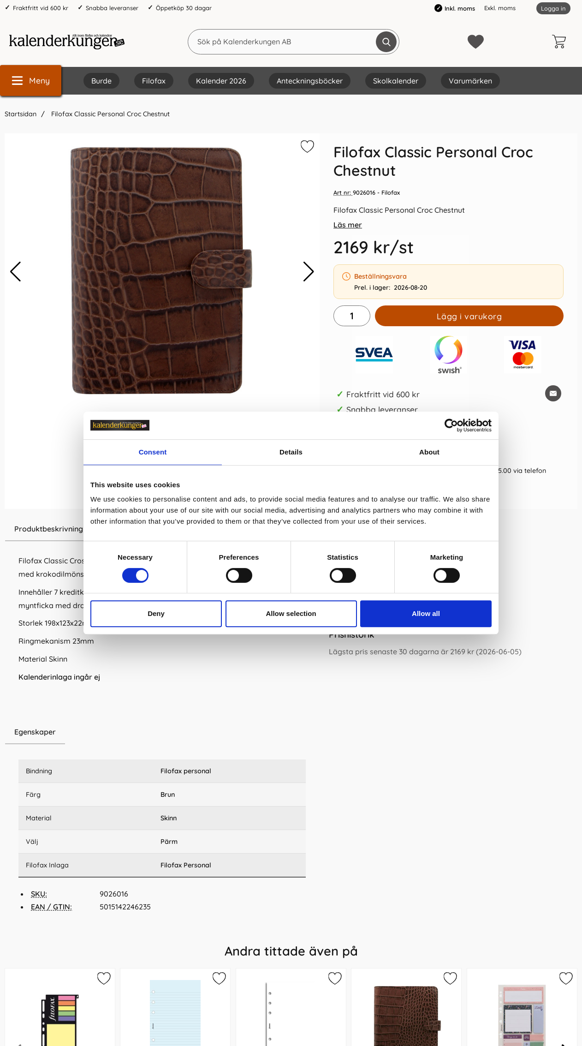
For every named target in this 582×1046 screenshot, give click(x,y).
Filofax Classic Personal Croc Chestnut (109, 114)
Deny (156, 613)
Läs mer (347, 224)
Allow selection (291, 613)
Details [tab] (291, 452)
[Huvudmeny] (30, 80)
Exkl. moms (500, 8)
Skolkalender (395, 80)
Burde (101, 80)
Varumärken (470, 80)
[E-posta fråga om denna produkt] (553, 393)
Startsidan (20, 114)
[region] (162, 732)
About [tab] (429, 452)
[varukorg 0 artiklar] (561, 41)
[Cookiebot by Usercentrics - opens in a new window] (451, 425)
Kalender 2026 (221, 80)
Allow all (426, 613)
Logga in (553, 8)
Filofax (154, 80)
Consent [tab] (153, 452)
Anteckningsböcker (310, 80)
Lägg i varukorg (469, 316)
